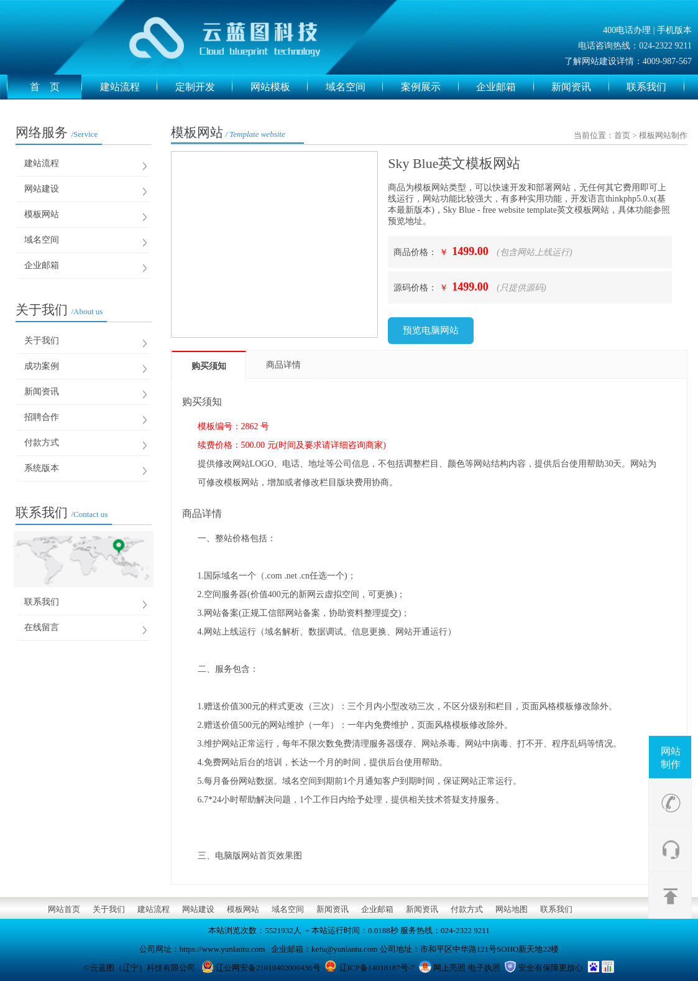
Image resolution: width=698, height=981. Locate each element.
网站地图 (511, 909)
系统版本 (41, 468)
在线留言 (41, 627)
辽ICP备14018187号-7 (377, 967)
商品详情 (283, 365)
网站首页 (64, 909)
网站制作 (671, 757)
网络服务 (57, 132)
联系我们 (655, 87)
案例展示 (430, 87)
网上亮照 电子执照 (466, 967)
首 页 (56, 87)
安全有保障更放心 (550, 967)
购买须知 (208, 366)
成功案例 (41, 366)
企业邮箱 (505, 87)
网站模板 (279, 87)
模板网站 (41, 214)
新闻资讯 (580, 87)
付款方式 (41, 442)
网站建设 (41, 188)
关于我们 (59, 309)
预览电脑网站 (431, 330)
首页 (622, 135)
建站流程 (129, 87)
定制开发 (204, 87)
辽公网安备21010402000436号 (268, 967)
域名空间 (354, 87)
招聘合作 (41, 417)
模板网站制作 (663, 135)
